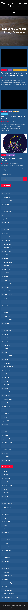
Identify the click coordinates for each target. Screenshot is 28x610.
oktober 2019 (7, 406)
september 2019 (8, 410)
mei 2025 (6, 226)
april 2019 (6, 428)
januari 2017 (7, 460)
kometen (4, 70)
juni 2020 (6, 377)
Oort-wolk (16, 111)
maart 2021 (7, 345)
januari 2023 (7, 280)
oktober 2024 (7, 251)
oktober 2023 (7, 269)
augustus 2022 (8, 294)
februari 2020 (7, 392)
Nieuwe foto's (7, 539)
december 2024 (8, 244)
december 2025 (8, 201)
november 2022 (8, 287)
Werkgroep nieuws (9, 594)
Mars (5, 529)
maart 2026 (7, 193)
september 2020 (8, 367)
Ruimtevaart (5, 113)
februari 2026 (7, 197)
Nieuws (10, 70)
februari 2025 (7, 237)
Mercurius (6, 532)
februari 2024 (7, 258)
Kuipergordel (7, 518)
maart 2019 (7, 431)
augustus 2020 (8, 370)
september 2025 (8, 211)
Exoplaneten (7, 500)
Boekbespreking (8, 485)
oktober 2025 (7, 208)
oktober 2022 (7, 291)
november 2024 (8, 247)
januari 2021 (7, 352)
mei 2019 (6, 424)
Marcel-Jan (6, 78)
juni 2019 (6, 421)
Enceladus (6, 493)
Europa (6, 496)
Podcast (6, 554)
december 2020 (8, 356)
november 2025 (8, 204)
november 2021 (8, 323)
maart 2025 (7, 233)
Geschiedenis (7, 507)
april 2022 (6, 305)
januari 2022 (7, 316)
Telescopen (7, 565)
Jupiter (5, 511)
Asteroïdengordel (8, 482)
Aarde (5, 471)
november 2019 (8, 403)
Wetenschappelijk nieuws (19, 70)
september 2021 (8, 330)
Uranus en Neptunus (9, 583)
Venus (5, 586)
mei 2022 (6, 302)
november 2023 (8, 266)
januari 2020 (7, 395)
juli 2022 (6, 298)
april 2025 (6, 229)
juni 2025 (6, 222)
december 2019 (8, 399)
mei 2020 (6, 381)
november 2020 (8, 359)
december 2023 (8, 262)
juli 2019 (6, 417)
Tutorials (6, 572)
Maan (5, 525)
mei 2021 (6, 338)
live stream (7, 521)
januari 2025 (7, 240)
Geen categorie (8, 503)
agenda (6, 474)
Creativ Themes (18, 607)
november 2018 (8, 446)
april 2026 (6, 190)
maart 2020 (7, 388)
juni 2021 (6, 334)
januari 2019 (7, 439)
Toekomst (6, 568)
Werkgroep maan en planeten (14, 5)
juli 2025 (6, 219)
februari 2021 (7, 348)
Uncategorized (8, 575)
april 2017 (6, 457)
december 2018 (8, 442)
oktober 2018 (7, 449)
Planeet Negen (10, 155)
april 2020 (6, 385)
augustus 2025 (8, 215)
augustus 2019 (8, 413)
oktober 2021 (7, 327)
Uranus (6, 579)
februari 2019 (7, 435)
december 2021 (8, 320)
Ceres (5, 489)
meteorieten (7, 536)
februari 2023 (7, 276)
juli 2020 (6, 374)
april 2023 (6, 273)
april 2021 (6, 341)
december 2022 (8, 284)
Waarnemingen (8, 590)
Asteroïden (7, 478)
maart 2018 (7, 453)
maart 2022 (7, 309)
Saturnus (6, 561)
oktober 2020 (7, 363)
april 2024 (6, 255)
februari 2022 (7, 312)
